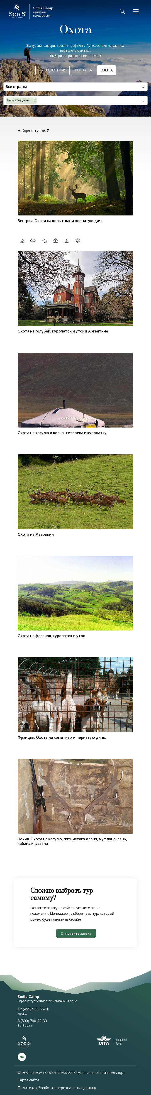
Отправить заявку (76, 933)
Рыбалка (83, 70)
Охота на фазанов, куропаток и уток (51, 635)
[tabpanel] (75, 593)
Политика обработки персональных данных (57, 1087)
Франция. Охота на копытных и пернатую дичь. (62, 737)
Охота (106, 70)
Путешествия (52, 70)
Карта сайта (28, 1080)
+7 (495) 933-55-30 (33, 1009)
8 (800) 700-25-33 (32, 1020)
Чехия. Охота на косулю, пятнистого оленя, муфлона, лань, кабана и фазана (72, 841)
